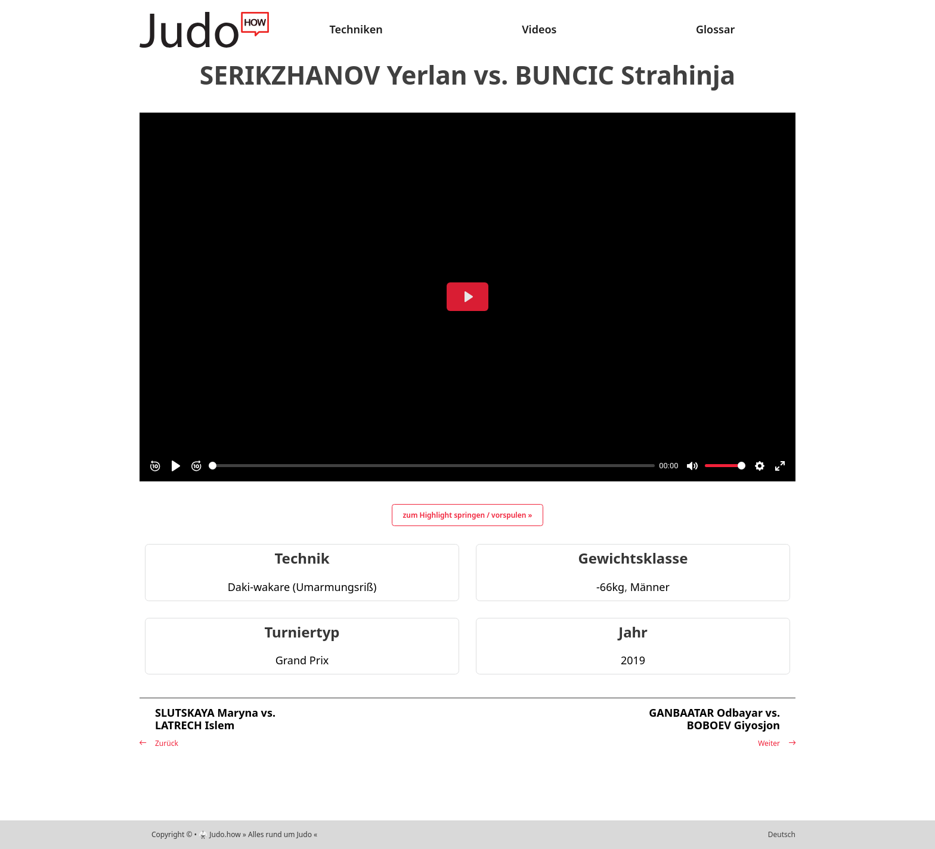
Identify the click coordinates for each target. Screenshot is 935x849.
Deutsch (781, 834)
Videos (539, 29)
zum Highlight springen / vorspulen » (467, 515)
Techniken (356, 29)
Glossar (715, 29)
